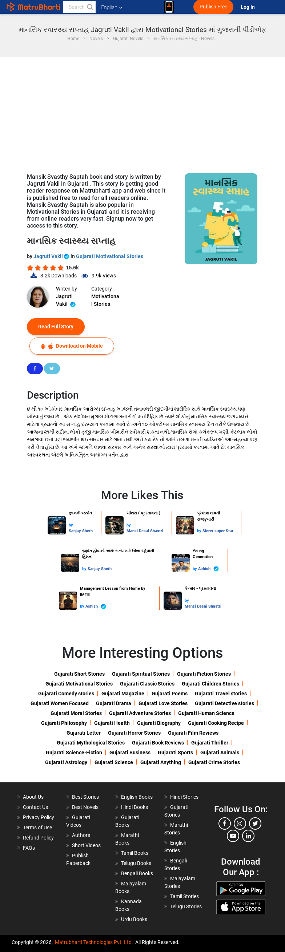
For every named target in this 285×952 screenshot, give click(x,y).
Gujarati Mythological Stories (91, 743)
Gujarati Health (112, 723)
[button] (90, 7)
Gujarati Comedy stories (66, 693)
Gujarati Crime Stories (214, 762)
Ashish (208, 569)
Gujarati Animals (219, 752)
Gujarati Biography (159, 723)
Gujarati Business (129, 752)
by (71, 525)
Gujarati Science (114, 762)
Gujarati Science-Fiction (74, 752)
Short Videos (86, 845)
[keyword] (79, 7)
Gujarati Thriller (209, 743)
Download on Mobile (72, 346)
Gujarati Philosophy (64, 723)
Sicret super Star (217, 531)
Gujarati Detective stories (224, 703)
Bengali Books (137, 873)
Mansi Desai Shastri (145, 531)
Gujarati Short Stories (79, 674)
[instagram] (240, 823)
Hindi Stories (184, 797)
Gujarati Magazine (122, 693)
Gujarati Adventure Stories (140, 713)
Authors (81, 835)
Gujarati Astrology (66, 762)
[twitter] (255, 823)
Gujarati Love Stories (163, 703)
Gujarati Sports (175, 752)
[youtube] (233, 836)
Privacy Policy (38, 817)
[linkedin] (248, 836)
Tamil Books (134, 853)
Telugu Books (136, 863)
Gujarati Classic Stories (147, 684)
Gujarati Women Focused (60, 703)
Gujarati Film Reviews (193, 733)
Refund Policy (38, 838)
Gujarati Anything (160, 762)
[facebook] (224, 823)
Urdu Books (134, 919)
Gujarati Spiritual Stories (141, 674)
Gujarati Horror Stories (134, 733)
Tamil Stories (184, 896)
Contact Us (35, 807)
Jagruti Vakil (52, 256)
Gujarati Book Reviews (158, 743)
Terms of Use (37, 827)
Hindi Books (134, 807)
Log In (248, 7)
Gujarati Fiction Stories (204, 674)
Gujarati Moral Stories (76, 713)
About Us (33, 797)
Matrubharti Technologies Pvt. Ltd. (94, 942)
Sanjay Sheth (81, 531)
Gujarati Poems (170, 693)
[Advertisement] (142, 111)
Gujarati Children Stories (210, 684)
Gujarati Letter (84, 733)
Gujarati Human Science (206, 713)
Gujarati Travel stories (221, 693)
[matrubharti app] (169, 7)
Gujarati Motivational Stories (109, 256)
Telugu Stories (186, 906)
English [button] (111, 7)
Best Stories (85, 797)
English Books (137, 797)
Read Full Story (55, 326)
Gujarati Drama (113, 703)
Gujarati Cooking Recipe (216, 723)
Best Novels (85, 807)
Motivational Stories (105, 300)
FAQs (29, 848)
